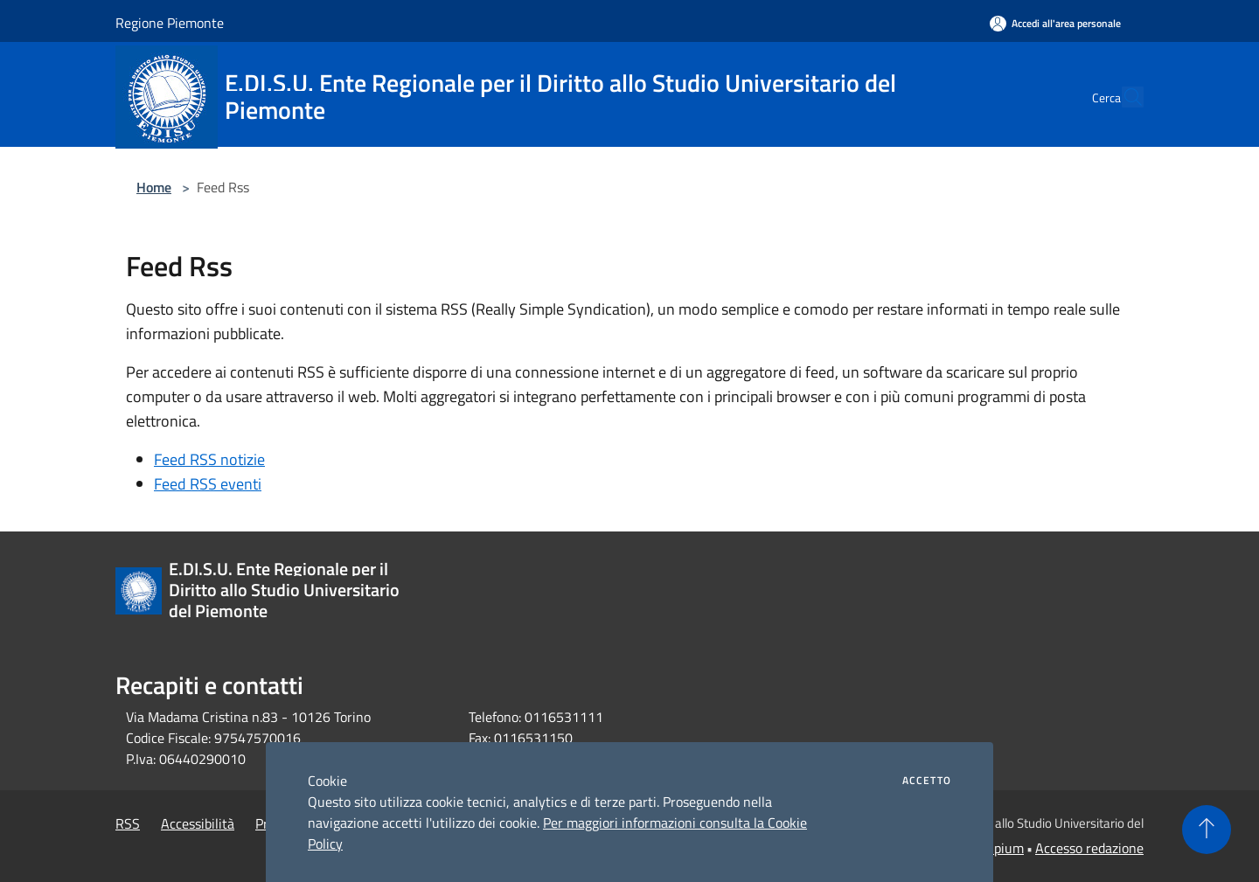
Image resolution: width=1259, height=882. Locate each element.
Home (153, 187)
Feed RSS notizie (209, 459)
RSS (127, 823)
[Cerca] (1123, 97)
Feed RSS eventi (207, 484)
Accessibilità (197, 823)
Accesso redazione (1089, 847)
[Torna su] (1206, 829)
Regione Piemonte (169, 22)
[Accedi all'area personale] (1055, 23)
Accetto (926, 780)
